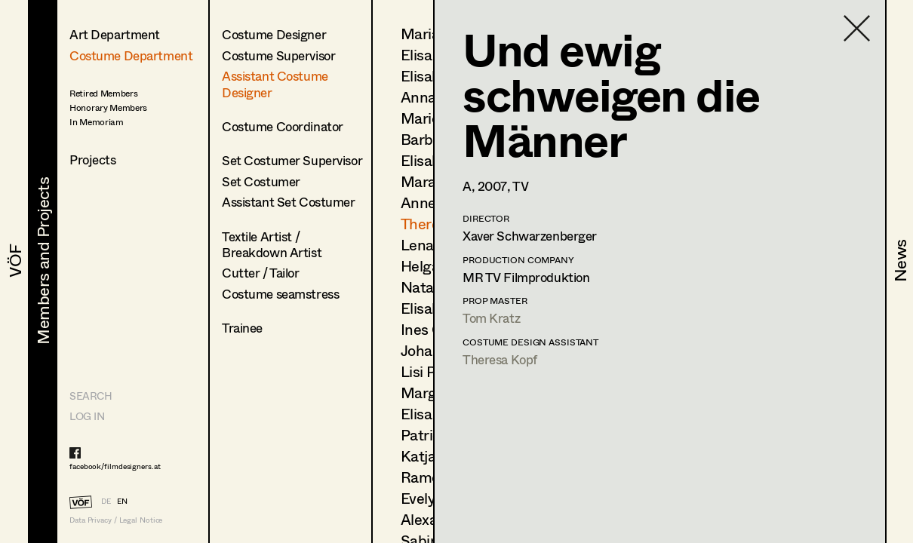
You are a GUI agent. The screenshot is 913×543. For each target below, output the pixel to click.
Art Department (114, 34)
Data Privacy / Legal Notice (115, 520)
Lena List (431, 244)
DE (106, 501)
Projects (92, 159)
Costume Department (130, 55)
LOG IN (86, 416)
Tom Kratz (491, 318)
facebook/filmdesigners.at (115, 466)
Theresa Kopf (500, 359)
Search (90, 395)
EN (122, 501)
